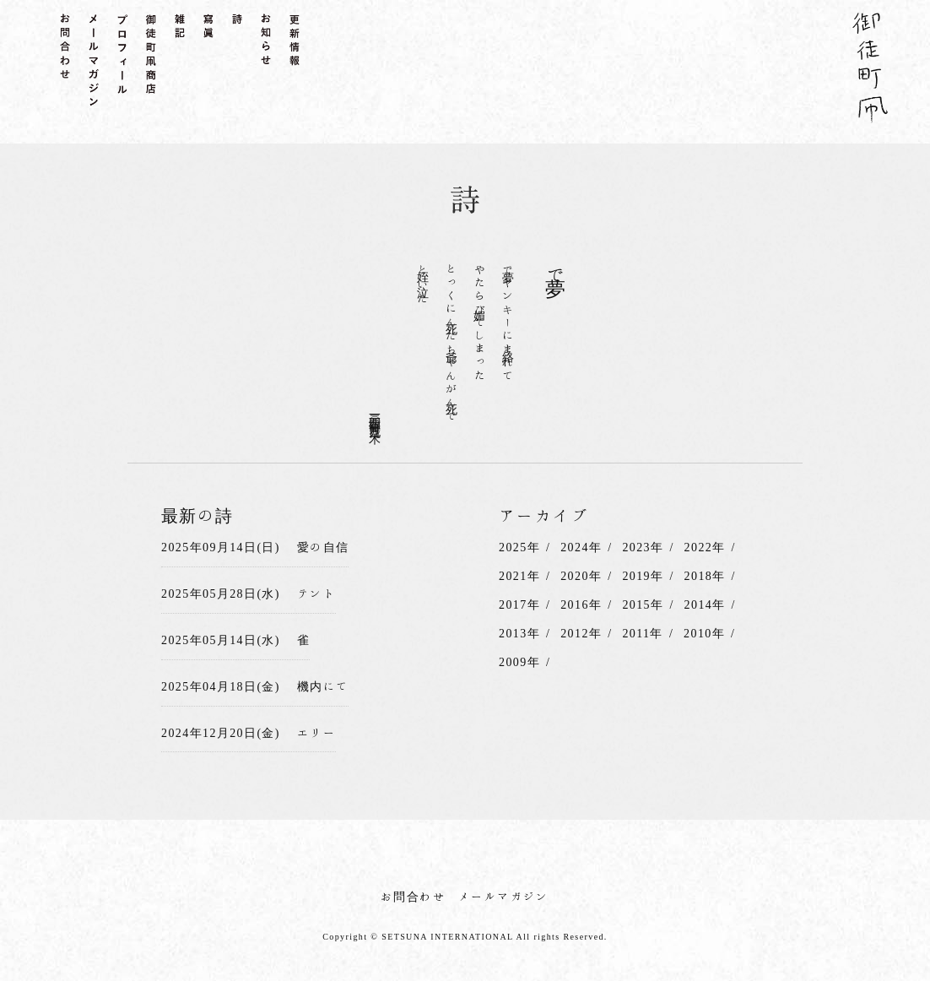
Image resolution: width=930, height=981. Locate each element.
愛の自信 (323, 547)
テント (316, 593)
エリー (316, 733)
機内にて (323, 686)
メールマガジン (503, 896)
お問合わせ (413, 896)
